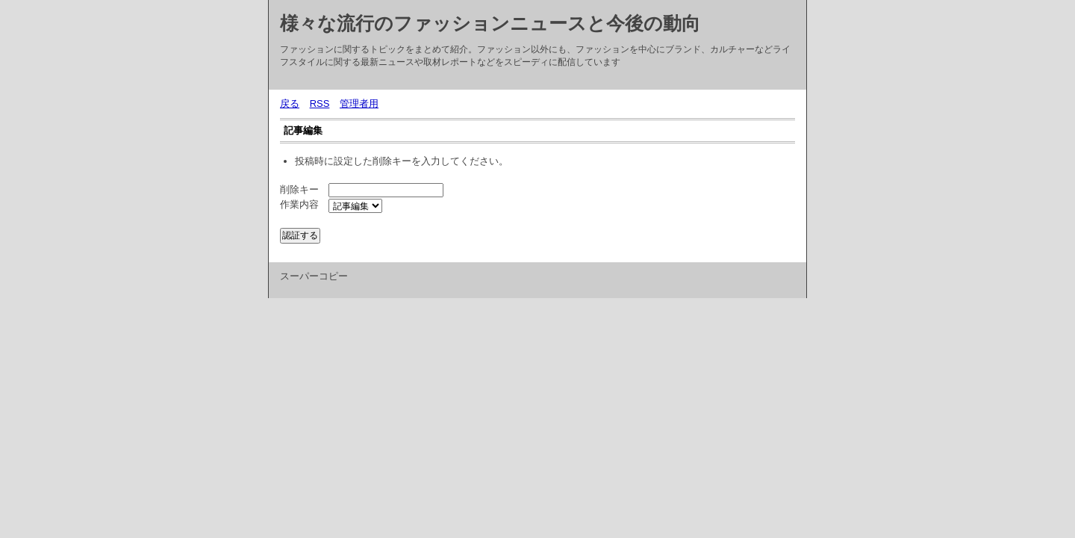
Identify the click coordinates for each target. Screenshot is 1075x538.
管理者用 (359, 103)
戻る (289, 103)
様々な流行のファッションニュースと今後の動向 (490, 23)
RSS (320, 103)
